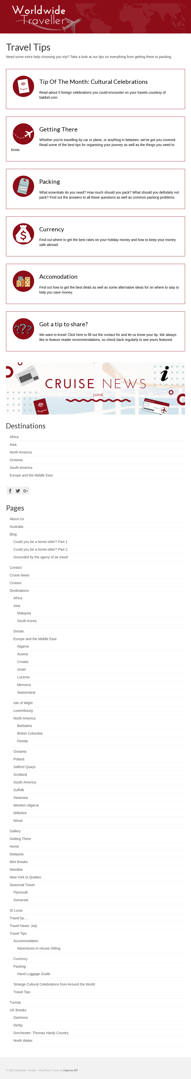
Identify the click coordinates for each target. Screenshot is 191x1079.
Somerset (20, 900)
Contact (16, 567)
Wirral (18, 821)
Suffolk (18, 790)
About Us (17, 519)
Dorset (18, 631)
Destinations (19, 591)
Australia (16, 527)
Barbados (24, 726)
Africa (17, 598)
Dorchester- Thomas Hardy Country (40, 1033)
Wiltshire (20, 813)
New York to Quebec (26, 877)
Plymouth (20, 892)
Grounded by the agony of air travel (40, 557)
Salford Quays (24, 767)
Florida (22, 741)
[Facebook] (10, 490)
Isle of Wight (23, 703)
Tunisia (15, 1002)
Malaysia (24, 613)
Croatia (22, 662)
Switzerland (26, 692)
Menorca (24, 685)
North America (24, 718)
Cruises (15, 583)
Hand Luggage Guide (33, 974)
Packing (19, 966)
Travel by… (18, 918)
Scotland (20, 775)
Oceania (19, 751)
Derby (18, 1025)
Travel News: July (23, 926)
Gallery (15, 831)
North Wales (23, 1041)
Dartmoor (20, 1017)
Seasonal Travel (22, 885)
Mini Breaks (19, 862)
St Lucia (16, 910)
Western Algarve (26, 805)
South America (24, 782)
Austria (22, 654)
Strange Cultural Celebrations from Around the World (54, 984)
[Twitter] (17, 490)
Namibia (16, 869)
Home (14, 846)
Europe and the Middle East (34, 639)
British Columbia (30, 733)
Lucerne (23, 677)
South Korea (27, 621)
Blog (13, 534)
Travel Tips (18, 933)
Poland (18, 759)
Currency (20, 959)
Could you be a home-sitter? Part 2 (40, 549)
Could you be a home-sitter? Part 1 (40, 542)
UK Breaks (18, 1010)
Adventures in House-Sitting (38, 948)
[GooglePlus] (25, 490)
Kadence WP (70, 1070)
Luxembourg (23, 711)
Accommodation (25, 941)
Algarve (23, 646)
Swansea (20, 798)
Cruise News (19, 575)
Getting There (20, 839)
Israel (21, 669)
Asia (16, 606)
